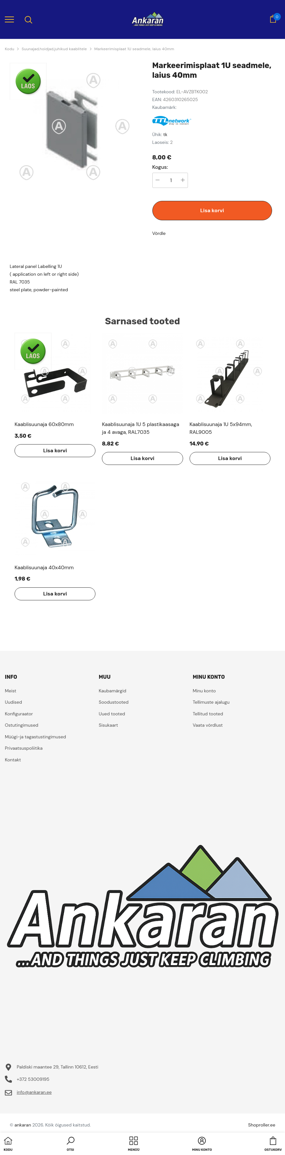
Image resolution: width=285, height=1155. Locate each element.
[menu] (9, 19)
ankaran (23, 1125)
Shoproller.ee (261, 1125)
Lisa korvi (212, 210)
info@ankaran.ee (34, 1092)
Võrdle (159, 233)
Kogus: (160, 167)
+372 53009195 (33, 1079)
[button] (70, 1144)
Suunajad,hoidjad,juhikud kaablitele (54, 49)
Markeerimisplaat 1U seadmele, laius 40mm (134, 49)
